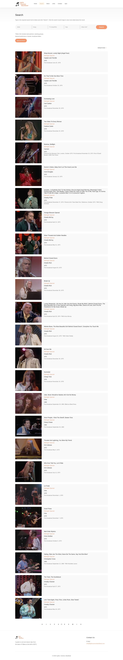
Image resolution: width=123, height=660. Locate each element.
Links (53, 3)
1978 (45, 379)
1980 (45, 402)
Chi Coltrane (48, 445)
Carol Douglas (48, 172)
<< (42, 624)
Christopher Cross (49, 559)
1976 (45, 60)
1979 (45, 83)
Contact (60, 3)
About (47, 3)
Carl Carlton (48, 103)
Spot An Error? (21, 40)
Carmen (46, 149)
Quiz (66, 3)
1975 (45, 174)
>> (80, 624)
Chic (45, 490)
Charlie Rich (48, 263)
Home (35, 3)
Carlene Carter (48, 126)
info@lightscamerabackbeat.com (95, 643)
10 (72, 624)
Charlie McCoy (48, 217)
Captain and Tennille (50, 58)
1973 (45, 151)
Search (42, 3)
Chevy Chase (48, 422)
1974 (45, 106)
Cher (45, 399)
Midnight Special (49, 55)
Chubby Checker (49, 581)
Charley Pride (48, 197)
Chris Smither (48, 536)
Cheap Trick (48, 377)
